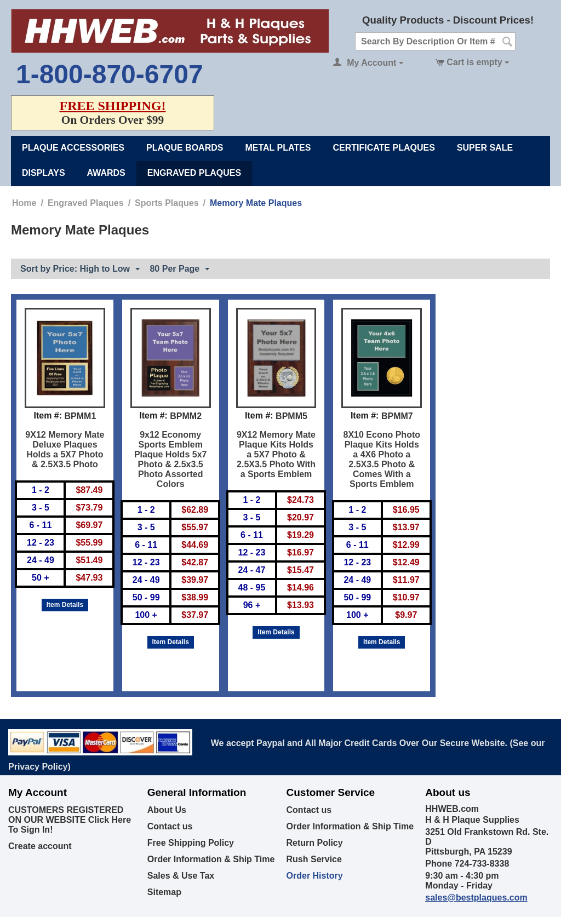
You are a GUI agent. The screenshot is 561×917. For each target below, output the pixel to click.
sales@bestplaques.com (476, 897)
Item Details (65, 605)
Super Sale (485, 147)
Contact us (170, 826)
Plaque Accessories (73, 147)
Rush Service (314, 859)
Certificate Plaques (383, 147)
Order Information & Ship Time (211, 859)
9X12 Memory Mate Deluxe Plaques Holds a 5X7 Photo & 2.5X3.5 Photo (64, 449)
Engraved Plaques (194, 172)
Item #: (47, 415)
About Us (166, 810)
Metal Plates (278, 147)
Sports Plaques (166, 203)
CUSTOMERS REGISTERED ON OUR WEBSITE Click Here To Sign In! (69, 819)
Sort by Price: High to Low (80, 269)
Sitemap (164, 892)
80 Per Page (179, 269)
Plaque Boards (184, 147)
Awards (106, 172)
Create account (40, 846)
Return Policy (315, 842)
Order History (315, 875)
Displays (43, 172)
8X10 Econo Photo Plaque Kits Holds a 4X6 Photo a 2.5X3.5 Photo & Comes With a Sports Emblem (382, 459)
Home (24, 203)
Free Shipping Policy (190, 842)
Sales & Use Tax (180, 875)
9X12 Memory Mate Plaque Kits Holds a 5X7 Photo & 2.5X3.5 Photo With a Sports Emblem (276, 454)
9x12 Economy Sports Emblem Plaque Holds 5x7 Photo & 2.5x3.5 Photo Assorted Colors (170, 459)
